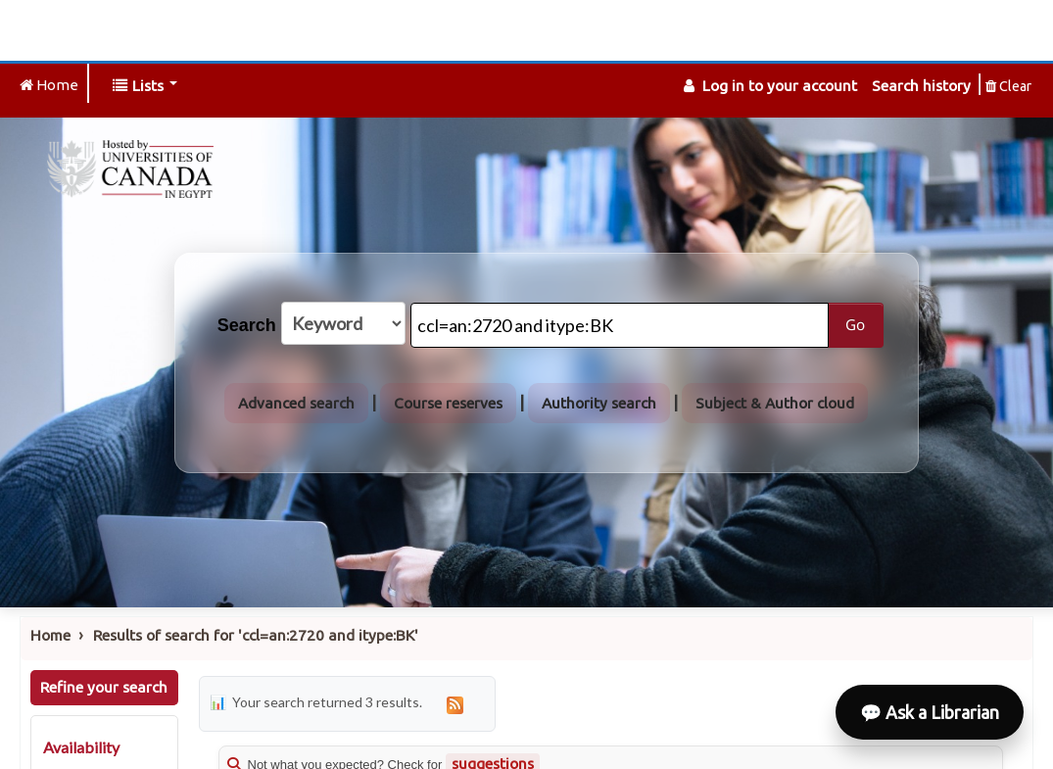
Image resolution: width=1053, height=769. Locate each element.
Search (246, 325)
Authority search (599, 403)
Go (855, 324)
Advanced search (296, 403)
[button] (145, 86)
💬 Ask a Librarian (929, 712)
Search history (921, 85)
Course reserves (448, 403)
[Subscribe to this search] (455, 704)
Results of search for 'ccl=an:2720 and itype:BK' (255, 635)
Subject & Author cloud (774, 403)
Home (50, 635)
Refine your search (104, 687)
